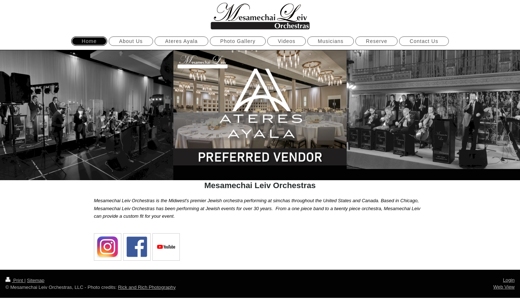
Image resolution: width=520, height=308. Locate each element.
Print (14, 279)
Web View (504, 286)
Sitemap (35, 279)
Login (509, 279)
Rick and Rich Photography (147, 286)
